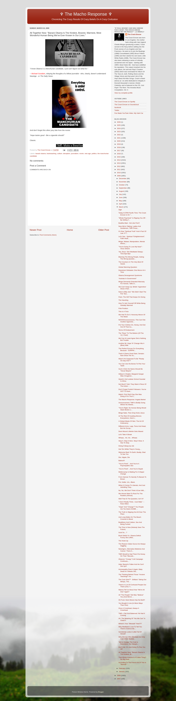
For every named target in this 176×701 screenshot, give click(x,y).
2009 (119, 176)
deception (66, 153)
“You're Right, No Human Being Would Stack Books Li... (132, 409)
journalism (75, 153)
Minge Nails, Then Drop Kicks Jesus (132, 413)
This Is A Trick (124, 311)
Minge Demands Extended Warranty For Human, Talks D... (132, 282)
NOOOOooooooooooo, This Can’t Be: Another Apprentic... (132, 321)
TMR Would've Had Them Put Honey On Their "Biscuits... (132, 555)
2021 (119, 138)
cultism (59, 153)
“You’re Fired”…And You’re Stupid (131, 469)
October (122, 185)
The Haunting (123, 300)
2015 (119, 157)
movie (81, 153)
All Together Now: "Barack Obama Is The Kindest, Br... (132, 653)
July (120, 194)
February (122, 668)
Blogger (101, 692)
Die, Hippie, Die (124, 457)
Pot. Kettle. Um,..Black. (127, 482)
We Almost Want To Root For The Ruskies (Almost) (131, 494)
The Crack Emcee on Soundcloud (126, 104)
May (120, 201)
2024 (119, 128)
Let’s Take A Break (125, 434)
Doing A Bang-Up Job (126, 446)
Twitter (116, 110)
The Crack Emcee (134, 34)
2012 (119, 166)
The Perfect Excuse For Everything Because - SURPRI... (131, 349)
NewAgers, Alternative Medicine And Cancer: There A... (132, 550)
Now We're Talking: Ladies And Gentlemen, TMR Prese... (130, 227)
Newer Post (35, 230)
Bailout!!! (122, 460)
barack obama (40, 153)
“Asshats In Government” (128, 278)
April (121, 204)
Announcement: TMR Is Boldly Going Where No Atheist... (132, 403)
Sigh (120, 210)
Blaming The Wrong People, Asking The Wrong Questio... (131, 258)
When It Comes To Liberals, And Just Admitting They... (132, 486)
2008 (119, 675)
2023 (119, 131)
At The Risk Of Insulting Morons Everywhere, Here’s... (130, 417)
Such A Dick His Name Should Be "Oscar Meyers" (131, 370)
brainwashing (51, 153)
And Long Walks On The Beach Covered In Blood (130, 518)
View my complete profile (123, 93)
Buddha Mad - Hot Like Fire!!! (129, 223)
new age (88, 153)
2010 (119, 173)
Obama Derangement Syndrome (130, 275)
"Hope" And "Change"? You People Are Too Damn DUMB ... (131, 508)
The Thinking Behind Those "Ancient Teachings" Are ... (132, 575)
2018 (119, 147)
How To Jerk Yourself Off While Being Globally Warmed (132, 304)
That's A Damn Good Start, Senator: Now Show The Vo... (131, 354)
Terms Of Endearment (126, 330)
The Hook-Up (123, 541)
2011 (119, 169)
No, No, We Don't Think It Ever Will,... (132, 490)
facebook (117, 107)
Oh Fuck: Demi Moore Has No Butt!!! (132, 600)
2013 (119, 163)
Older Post (103, 230)
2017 (119, 150)
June (121, 197)
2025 (119, 125)
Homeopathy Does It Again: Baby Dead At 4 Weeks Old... (130, 570)
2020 (119, 141)
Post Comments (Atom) (48, 235)
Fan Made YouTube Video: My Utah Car (128, 113)
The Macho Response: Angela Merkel (132, 399)
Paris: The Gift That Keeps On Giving (132, 297)
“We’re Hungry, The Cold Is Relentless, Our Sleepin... (129, 643)
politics (94, 153)
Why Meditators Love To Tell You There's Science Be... (130, 628)
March (121, 207)
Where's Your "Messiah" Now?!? (130, 624)
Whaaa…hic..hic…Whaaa (128, 438)
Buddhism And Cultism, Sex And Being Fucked (130, 523)
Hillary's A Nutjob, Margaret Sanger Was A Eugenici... (131, 375)
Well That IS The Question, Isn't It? (131, 499)
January (122, 671)
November (123, 182)
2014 (119, 160)
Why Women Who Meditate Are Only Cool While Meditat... (132, 638)
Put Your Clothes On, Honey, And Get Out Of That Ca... (132, 326)
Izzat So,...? (123, 532)
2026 (119, 122)
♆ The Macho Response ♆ (71, 14)
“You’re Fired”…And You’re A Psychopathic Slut (129, 464)
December (123, 178)
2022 (119, 135)
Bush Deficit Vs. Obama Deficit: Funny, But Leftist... (130, 536)
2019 (119, 144)
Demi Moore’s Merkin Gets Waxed (131, 431)
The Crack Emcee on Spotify (124, 102)
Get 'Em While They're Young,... (130, 449)
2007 (119, 679)
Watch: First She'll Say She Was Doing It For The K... (130, 395)
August (121, 191)
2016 (119, 154)
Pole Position (123, 308)
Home (70, 230)
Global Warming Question (128, 267)
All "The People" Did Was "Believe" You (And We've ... (131, 596)
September (123, 188)
